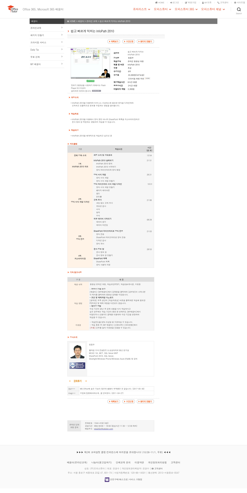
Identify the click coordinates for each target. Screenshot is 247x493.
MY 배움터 (35, 68)
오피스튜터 (161, 11)
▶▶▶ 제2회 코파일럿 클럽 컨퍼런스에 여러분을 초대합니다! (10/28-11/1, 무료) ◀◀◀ (123, 457)
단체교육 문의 (123, 467)
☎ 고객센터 (157, 473)
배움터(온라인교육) (75, 467)
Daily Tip (34, 54)
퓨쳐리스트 (140, 11)
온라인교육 (35, 32)
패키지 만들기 (37, 39)
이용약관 (140, 467)
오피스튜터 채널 (211, 11)
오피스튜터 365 (184, 11)
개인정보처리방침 (159, 467)
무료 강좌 (35, 61)
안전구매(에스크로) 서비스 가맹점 (123, 484)
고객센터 (178, 467)
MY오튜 (205, 2)
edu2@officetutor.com (103, 433)
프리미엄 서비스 (38, 47)
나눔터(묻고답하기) (100, 467)
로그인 (171, 2)
